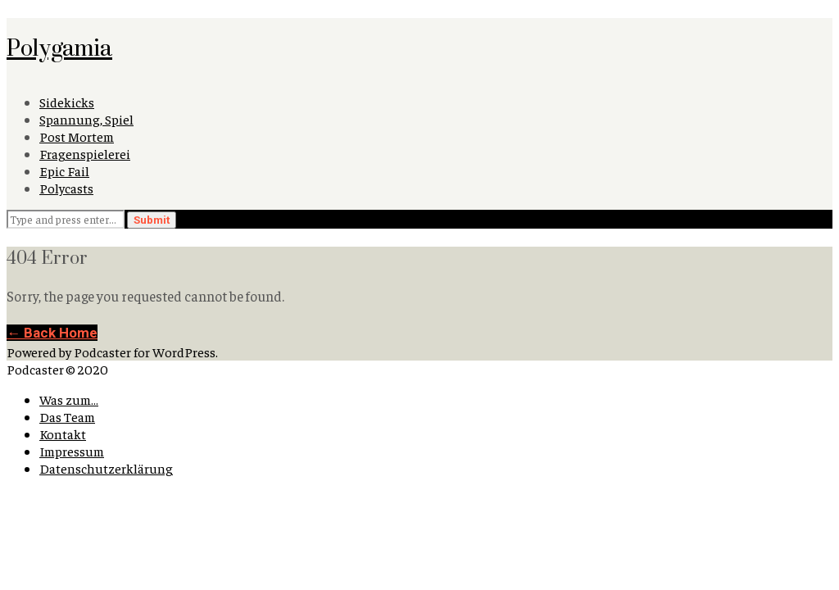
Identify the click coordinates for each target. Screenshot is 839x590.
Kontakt (62, 433)
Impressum (71, 451)
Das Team (67, 416)
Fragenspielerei (84, 153)
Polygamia (59, 47)
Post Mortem (76, 136)
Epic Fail (64, 170)
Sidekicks (66, 102)
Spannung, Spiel (86, 119)
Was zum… (68, 399)
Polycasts (66, 188)
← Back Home (52, 332)
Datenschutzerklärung (106, 468)
